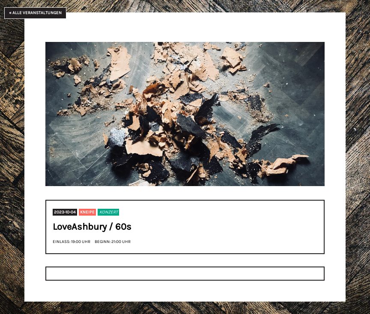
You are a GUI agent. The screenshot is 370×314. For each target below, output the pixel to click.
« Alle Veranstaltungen (35, 12)
